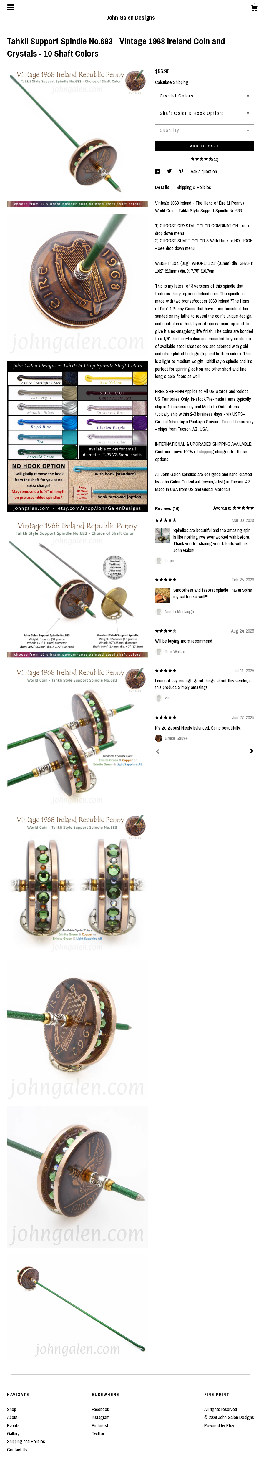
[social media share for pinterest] (182, 171)
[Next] (251, 751)
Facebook (100, 1409)
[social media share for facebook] (158, 171)
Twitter (98, 1433)
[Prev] (157, 752)
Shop (11, 1409)
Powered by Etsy (219, 1425)
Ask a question (204, 171)
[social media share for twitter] (170, 171)
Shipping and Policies (26, 1441)
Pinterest (100, 1425)
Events (13, 1425)
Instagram (100, 1417)
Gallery (13, 1433)
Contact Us (17, 1449)
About (12, 1417)
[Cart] (254, 8)
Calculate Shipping (171, 82)
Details (163, 187)
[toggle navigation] (10, 7)
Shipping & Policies (194, 187)
